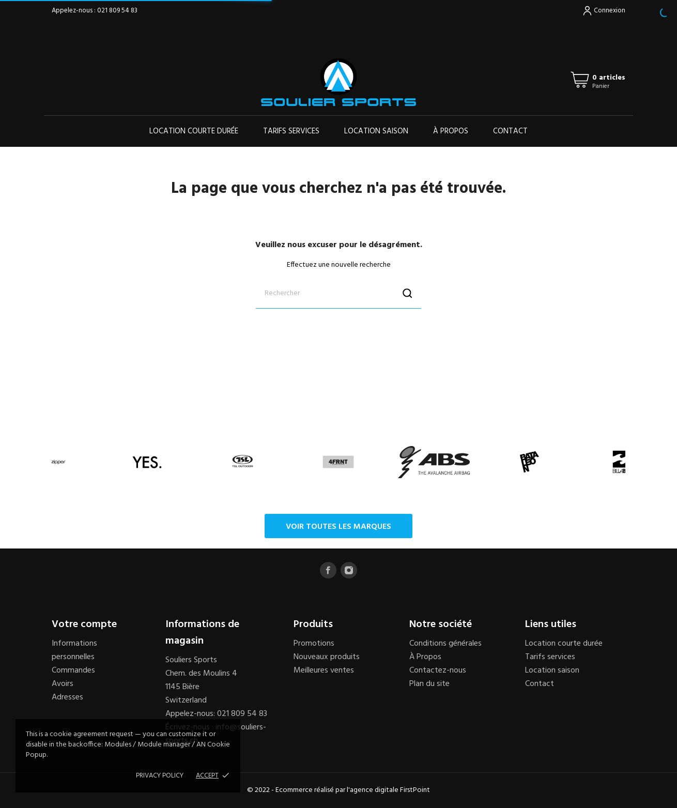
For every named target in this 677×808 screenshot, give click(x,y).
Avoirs (62, 684)
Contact (510, 131)
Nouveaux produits (327, 657)
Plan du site (429, 684)
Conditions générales (445, 643)
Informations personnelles (74, 650)
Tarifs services (291, 131)
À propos (450, 131)
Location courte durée (193, 131)
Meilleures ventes (324, 670)
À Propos (425, 657)
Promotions (314, 643)
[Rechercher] (338, 293)
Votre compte (84, 624)
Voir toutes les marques (338, 526)
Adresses (67, 697)
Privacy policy (159, 775)
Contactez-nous (437, 670)
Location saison (376, 131)
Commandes (73, 670)
